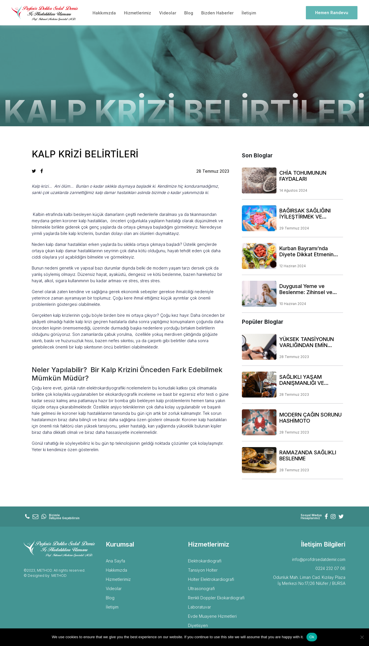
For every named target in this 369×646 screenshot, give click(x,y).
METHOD (59, 575)
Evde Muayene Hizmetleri (212, 616)
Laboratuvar (199, 606)
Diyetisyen (198, 625)
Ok (311, 637)
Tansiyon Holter (203, 570)
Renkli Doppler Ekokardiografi (216, 597)
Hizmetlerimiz (137, 12)
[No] (362, 637)
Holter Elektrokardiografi (211, 579)
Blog (188, 12)
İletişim (249, 12)
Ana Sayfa (115, 560)
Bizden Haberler (217, 12)
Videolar (167, 12)
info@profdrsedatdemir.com (318, 559)
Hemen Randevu (331, 12)
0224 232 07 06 (330, 568)
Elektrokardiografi (204, 560)
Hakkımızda (104, 12)
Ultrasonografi (201, 588)
